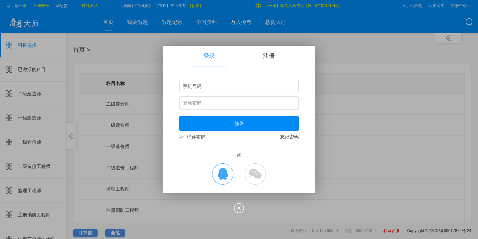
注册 (269, 55)
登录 (209, 59)
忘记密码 (289, 136)
